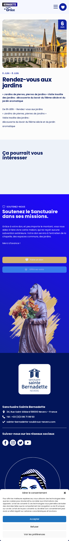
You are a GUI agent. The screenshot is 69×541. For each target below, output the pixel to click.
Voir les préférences (34, 534)
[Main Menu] (55, 6)
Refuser (34, 526)
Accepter (34, 519)
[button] (64, 493)
